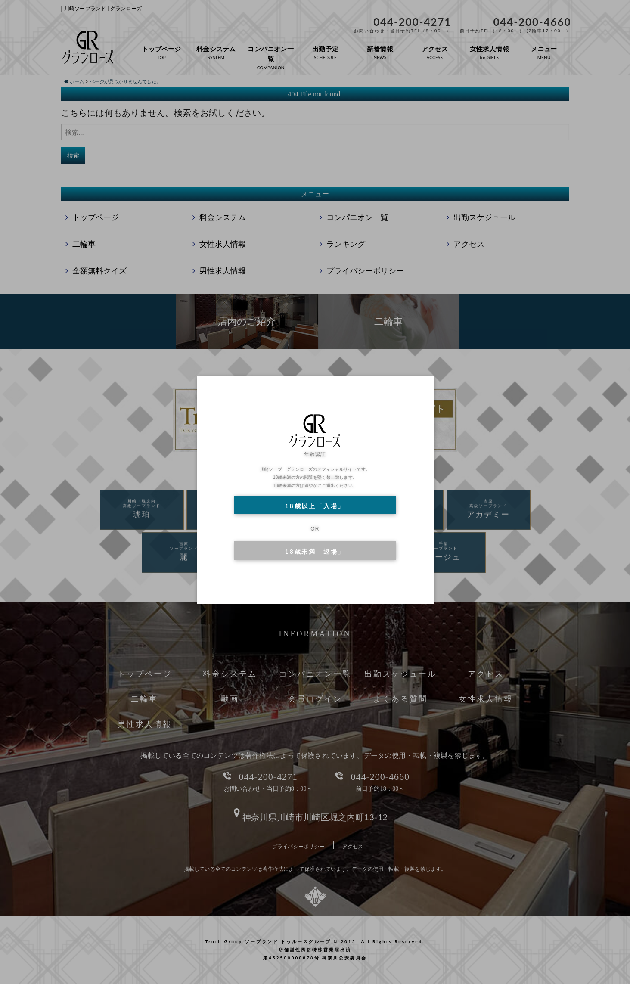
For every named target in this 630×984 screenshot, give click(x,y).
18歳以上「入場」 (315, 505)
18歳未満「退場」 (315, 551)
